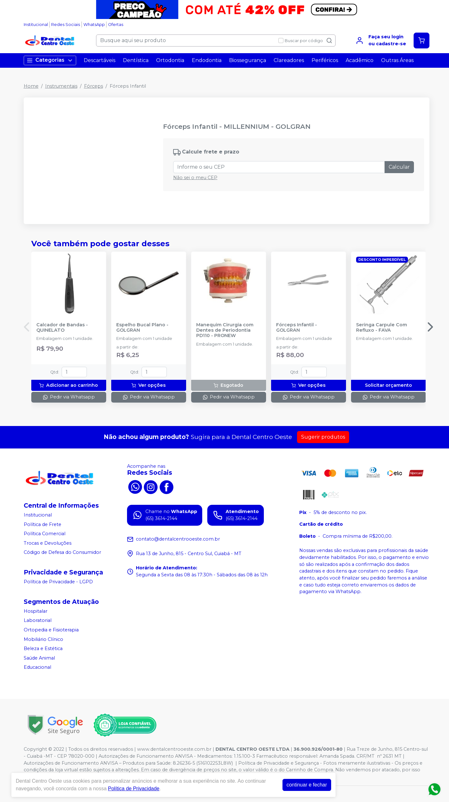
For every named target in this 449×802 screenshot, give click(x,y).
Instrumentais (61, 86)
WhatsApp (94, 24)
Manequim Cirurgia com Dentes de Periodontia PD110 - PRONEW (224, 330)
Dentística (136, 60)
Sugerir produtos (323, 437)
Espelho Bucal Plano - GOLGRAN (142, 327)
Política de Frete (42, 524)
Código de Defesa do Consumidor (62, 552)
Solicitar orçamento (388, 385)
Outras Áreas (397, 60)
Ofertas (115, 24)
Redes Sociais (65, 24)
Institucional (36, 24)
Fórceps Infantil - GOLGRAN (296, 327)
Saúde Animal (39, 658)
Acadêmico (359, 60)
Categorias (50, 60)
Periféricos (325, 60)
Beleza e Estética (43, 648)
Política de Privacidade (134, 788)
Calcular (399, 167)
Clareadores (289, 60)
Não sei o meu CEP (195, 177)
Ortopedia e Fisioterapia (51, 630)
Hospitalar (35, 611)
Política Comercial (44, 533)
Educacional (37, 667)
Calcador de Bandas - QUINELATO (62, 327)
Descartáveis (99, 60)
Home (31, 86)
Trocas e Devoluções (47, 543)
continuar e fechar (307, 784)
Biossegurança (247, 60)
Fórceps (93, 86)
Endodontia (206, 60)
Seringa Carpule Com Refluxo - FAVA (381, 327)
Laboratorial (38, 620)
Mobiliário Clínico (43, 639)
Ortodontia (170, 60)
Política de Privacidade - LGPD (58, 582)
